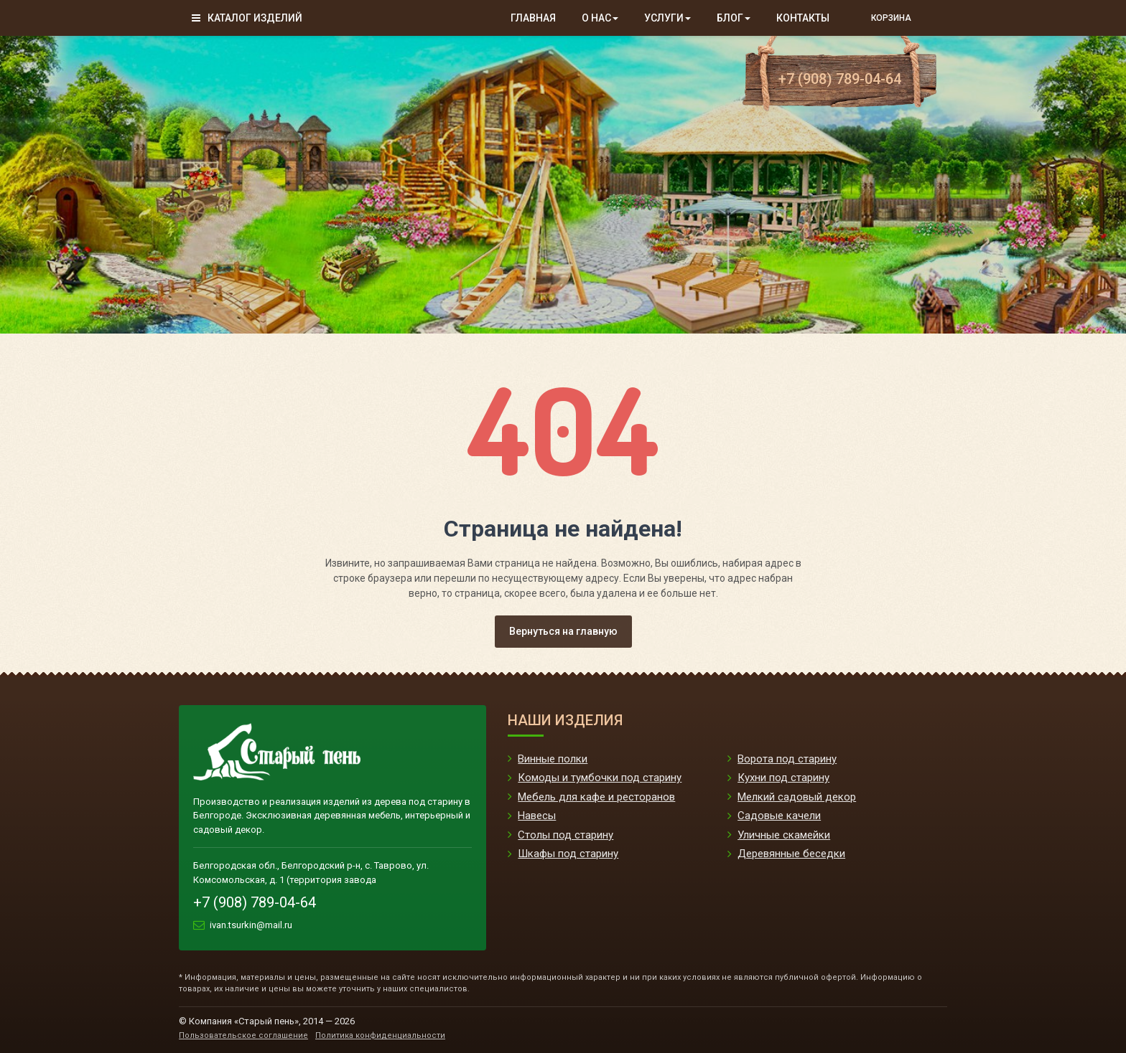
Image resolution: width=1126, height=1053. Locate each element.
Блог (733, 18)
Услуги (667, 18)
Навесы (537, 815)
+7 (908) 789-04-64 (839, 79)
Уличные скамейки (784, 834)
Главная (533, 18)
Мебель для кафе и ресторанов (596, 796)
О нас (600, 18)
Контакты (802, 18)
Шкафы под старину (568, 853)
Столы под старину (565, 834)
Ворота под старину (787, 758)
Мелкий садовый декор (797, 796)
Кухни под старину (783, 777)
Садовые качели (779, 815)
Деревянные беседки (791, 853)
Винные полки (552, 758)
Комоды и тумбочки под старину (599, 777)
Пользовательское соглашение (243, 1035)
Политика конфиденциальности (380, 1035)
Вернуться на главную (563, 631)
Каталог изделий (247, 18)
